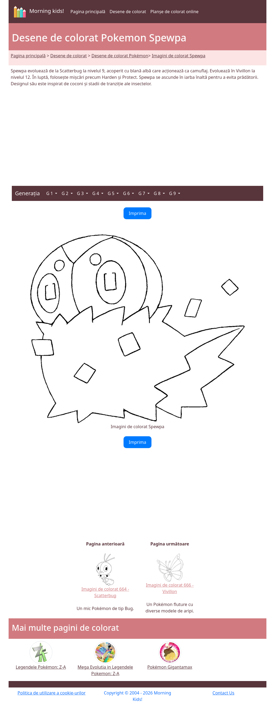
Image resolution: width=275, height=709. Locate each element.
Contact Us (223, 693)
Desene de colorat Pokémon (120, 56)
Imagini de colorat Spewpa (178, 56)
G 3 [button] (81, 193)
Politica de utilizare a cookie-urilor (51, 693)
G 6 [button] (127, 193)
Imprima (137, 213)
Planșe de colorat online (174, 12)
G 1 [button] (50, 193)
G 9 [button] (173, 193)
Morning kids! (38, 11)
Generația (27, 193)
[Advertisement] (137, 133)
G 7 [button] (142, 193)
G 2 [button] (65, 193)
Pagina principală (87, 12)
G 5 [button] (111, 193)
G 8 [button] (158, 193)
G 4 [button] (96, 193)
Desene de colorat (128, 12)
